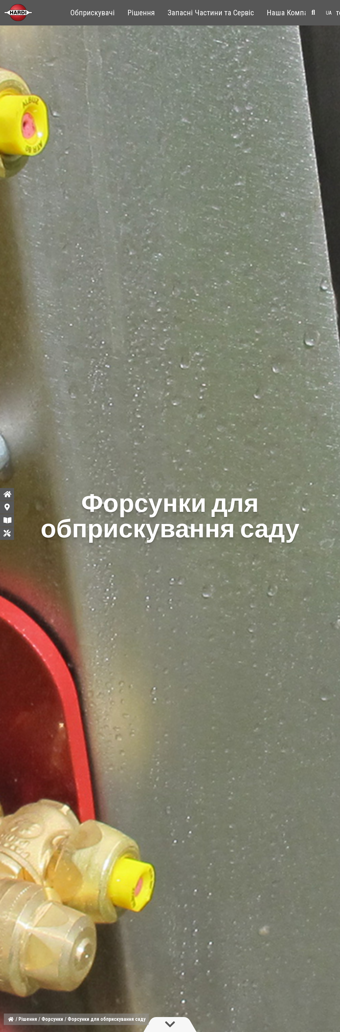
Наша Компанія (292, 12)
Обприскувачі (92, 12)
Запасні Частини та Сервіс (211, 12)
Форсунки (52, 1019)
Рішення (141, 12)
